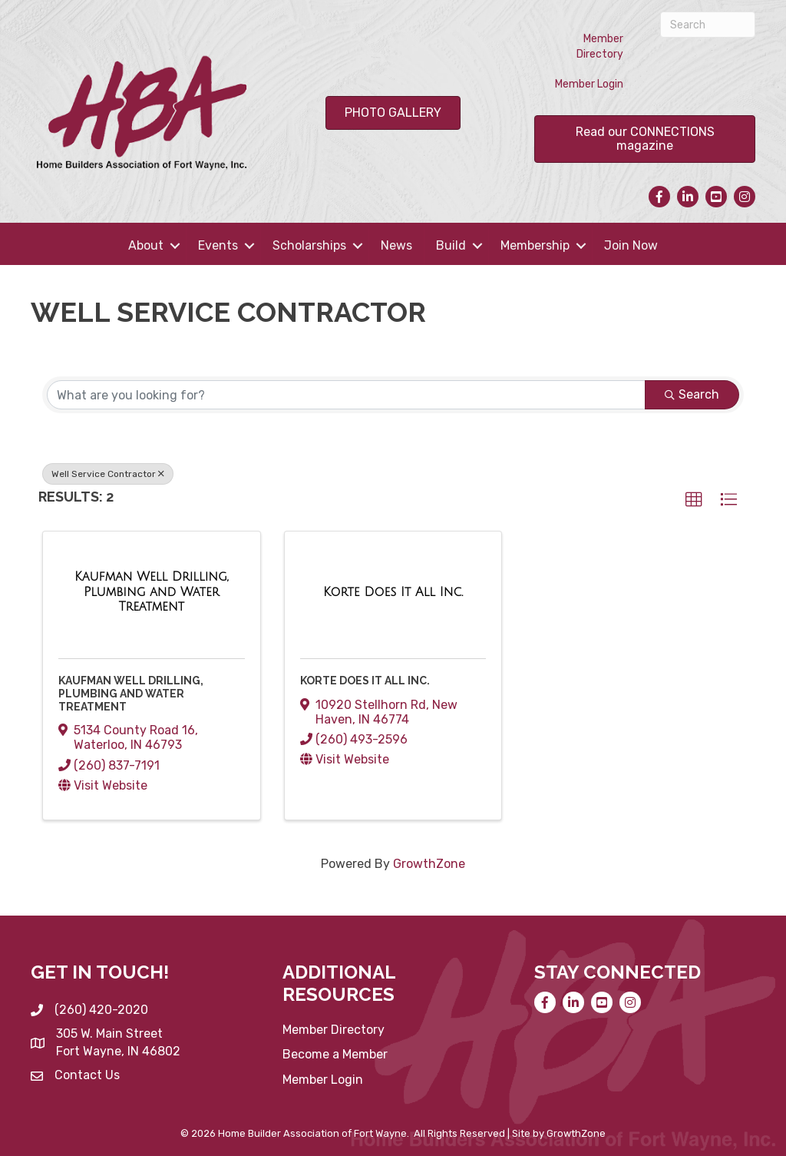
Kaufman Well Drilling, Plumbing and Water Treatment (130, 693)
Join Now (631, 245)
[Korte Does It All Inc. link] (393, 592)
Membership (535, 245)
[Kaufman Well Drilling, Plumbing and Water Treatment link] (151, 591)
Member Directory (599, 46)
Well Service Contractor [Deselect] (107, 474)
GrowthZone (429, 863)
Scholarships (309, 245)
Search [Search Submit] (692, 394)
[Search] (707, 25)
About (145, 245)
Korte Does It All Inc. (365, 680)
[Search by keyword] (346, 394)
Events (218, 245)
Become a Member (335, 1054)
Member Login (589, 84)
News (396, 245)
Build (451, 245)
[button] (694, 500)
